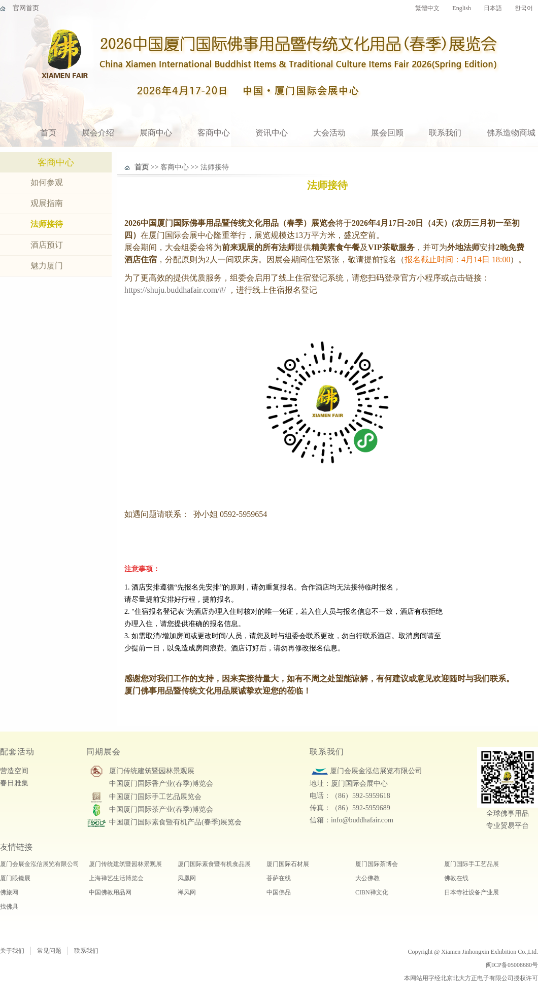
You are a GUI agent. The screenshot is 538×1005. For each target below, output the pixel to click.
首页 (48, 132)
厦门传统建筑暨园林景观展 (151, 771)
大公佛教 (367, 878)
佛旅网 (9, 892)
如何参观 (46, 182)
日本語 (493, 8)
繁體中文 (427, 8)
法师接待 (46, 224)
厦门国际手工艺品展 (471, 864)
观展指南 (46, 203)
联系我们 (445, 132)
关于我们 (12, 950)
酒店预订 (46, 244)
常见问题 (49, 950)
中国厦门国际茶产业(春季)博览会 (161, 809)
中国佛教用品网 (110, 892)
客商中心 (213, 132)
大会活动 (329, 132)
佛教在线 (456, 878)
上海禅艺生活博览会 (116, 878)
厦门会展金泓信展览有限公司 (39, 864)
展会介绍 (98, 132)
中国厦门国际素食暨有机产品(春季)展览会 (175, 822)
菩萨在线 (278, 878)
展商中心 (156, 132)
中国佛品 (278, 892)
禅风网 (187, 892)
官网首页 (26, 8)
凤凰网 (187, 878)
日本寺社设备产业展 (471, 892)
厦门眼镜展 (15, 878)
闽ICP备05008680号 (512, 964)
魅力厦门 (46, 265)
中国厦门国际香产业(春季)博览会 (161, 783)
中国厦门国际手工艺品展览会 (155, 797)
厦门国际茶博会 (376, 864)
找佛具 (9, 906)
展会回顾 (387, 132)
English (461, 8)
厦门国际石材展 (287, 864)
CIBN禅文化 (371, 892)
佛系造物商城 (511, 132)
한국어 (524, 8)
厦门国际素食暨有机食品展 (214, 864)
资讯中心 (271, 132)
